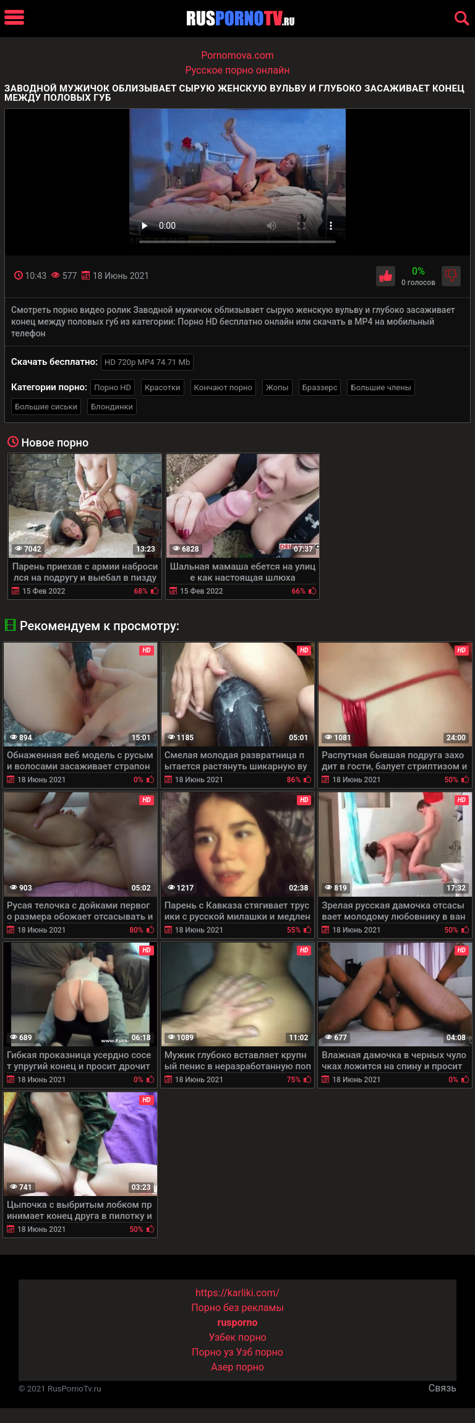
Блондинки (112, 406)
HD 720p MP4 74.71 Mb (147, 362)
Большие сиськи (46, 406)
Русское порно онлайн (238, 70)
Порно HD (112, 387)
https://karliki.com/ (237, 1293)
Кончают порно (223, 387)
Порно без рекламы (237, 1308)
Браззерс (320, 387)
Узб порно (259, 1352)
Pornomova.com (237, 55)
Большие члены (381, 387)
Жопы (277, 387)
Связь (442, 1388)
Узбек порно (237, 1337)
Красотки (162, 387)
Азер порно (237, 1367)
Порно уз (213, 1352)
